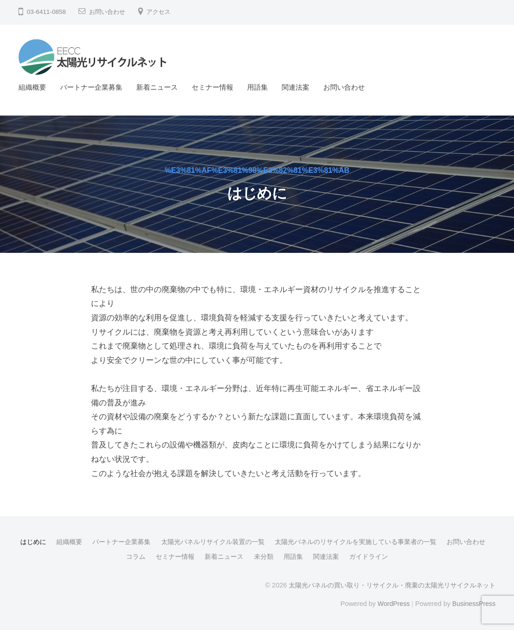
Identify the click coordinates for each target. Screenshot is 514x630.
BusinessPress (474, 603)
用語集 (257, 87)
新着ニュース (157, 87)
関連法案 (295, 87)
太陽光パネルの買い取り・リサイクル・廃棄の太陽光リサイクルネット (392, 585)
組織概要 (32, 87)
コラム (135, 556)
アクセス (162, 11)
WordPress (392, 603)
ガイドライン (368, 556)
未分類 (263, 556)
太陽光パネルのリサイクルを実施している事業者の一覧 (355, 541)
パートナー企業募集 (91, 87)
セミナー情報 (212, 87)
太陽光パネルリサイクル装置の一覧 (213, 541)
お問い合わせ (108, 11)
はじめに (33, 541)
